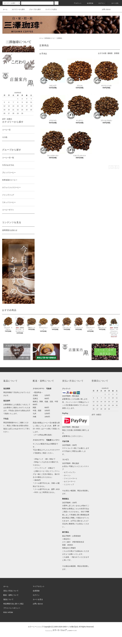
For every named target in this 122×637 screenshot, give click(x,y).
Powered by (61, 630)
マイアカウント (39, 586)
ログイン (100, 3)
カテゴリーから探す (17, 9)
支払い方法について (10, 591)
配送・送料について (10, 595)
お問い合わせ (105, 9)
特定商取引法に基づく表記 (13, 604)
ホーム (5, 9)
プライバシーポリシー (11, 608)
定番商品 (59, 38)
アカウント (76, 3)
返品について (8, 599)
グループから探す (33, 9)
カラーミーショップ (35, 627)
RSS (5, 612)
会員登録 (88, 3)
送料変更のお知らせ (9, 230)
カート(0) (113, 3)
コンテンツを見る (49, 9)
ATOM (10, 612)
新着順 (116, 53)
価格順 (110, 53)
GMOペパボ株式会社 (70, 627)
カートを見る (38, 599)
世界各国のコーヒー (50, 38)
